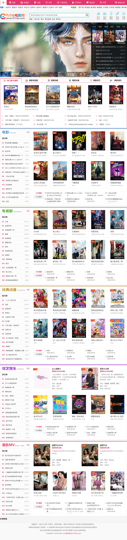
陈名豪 (59, 460)
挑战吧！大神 (10, 429)
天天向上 (8, 408)
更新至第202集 (83, 120)
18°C (112, 163)
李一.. (70, 460)
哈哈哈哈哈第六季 (11, 379)
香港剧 (87, 7)
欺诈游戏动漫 (77, 340)
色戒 (53, 19)
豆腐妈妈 (75, 232)
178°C (35, 212)
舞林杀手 (9, 189)
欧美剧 (93, 7)
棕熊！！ (75, 153)
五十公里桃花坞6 (52, 107)
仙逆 (100, 116)
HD (46, 124)
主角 (100, 120)
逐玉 (42, 19)
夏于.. (118, 383)
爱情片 (14, 7)
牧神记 (7, 313)
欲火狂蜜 (40, 124)
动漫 (37, 2)
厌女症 (94, 153)
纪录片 (51, 7)
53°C (92, 133)
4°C (73, 163)
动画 (60, 7)
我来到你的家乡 (11, 433)
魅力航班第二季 (116, 261)
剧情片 (45, 7)
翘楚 (30, 19)
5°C (92, 242)
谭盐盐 (64, 460)
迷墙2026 (8, 226)
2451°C (35, 473)
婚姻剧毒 (75, 310)
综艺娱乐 (13, 368)
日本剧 (111, 7)
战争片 (39, 7)
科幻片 (27, 7)
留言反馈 (117, 15)
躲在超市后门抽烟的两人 (14, 359)
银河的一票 (57, 261)
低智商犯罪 (9, 251)
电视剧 (25, 2)
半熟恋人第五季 (10, 404)
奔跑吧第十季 (9, 387)
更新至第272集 (49, 120)
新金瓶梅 (8, 485)
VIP (56, 7)
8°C (35, 396)
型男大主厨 (104, 369)
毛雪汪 (6, 107)
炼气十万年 (92, 107)
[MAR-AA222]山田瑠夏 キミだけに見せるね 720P (115, 505)
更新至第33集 (61, 228)
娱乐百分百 (38, 416)
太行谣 (36, 232)
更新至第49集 (80, 258)
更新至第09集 (61, 306)
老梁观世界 (9, 438)
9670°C (93, 473)
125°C (54, 320)
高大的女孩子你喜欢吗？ (13, 455)
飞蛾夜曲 (75, 183)
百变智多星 (57, 416)
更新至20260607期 (84, 116)
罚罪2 (69, 278)
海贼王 (8, 346)
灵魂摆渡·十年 (10, 230)
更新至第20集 (119, 336)
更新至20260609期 (10, 103)
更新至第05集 (119, 228)
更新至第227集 (117, 103)
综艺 (49, 2)
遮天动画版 (9, 342)
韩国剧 (99, 7)
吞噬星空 (112, 107)
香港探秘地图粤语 (12, 280)
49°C (92, 163)
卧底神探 (9, 185)
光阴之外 (8, 330)
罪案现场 (9, 259)
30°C (112, 396)
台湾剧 (105, 7)
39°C (73, 320)
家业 (6, 247)
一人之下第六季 (10, 300)
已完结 (105, 120)
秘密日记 (103, 445)
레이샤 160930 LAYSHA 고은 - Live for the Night (95, 195)
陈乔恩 (112, 383)
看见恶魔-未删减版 (42, 116)
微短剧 (90, 2)
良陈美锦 (90, 278)
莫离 (112, 232)
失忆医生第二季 (40, 261)
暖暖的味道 (95, 416)
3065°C (54, 473)
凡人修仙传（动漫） (13, 338)
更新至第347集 (96, 103)
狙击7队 (8, 151)
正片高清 (19, 124)
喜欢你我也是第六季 (13, 417)
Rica (106, 460)
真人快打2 (57, 153)
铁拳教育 (8, 238)
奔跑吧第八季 (111, 433)
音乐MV (76, 2)
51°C (73, 133)
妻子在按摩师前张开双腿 (13, 476)
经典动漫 (14, 290)
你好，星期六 (9, 116)
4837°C (74, 473)
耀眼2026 (71, 107)
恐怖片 (33, 7)
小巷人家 (36, 19)
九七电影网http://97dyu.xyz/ (71, 533)
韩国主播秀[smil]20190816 (14, 164)
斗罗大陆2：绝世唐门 (12, 120)
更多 (28, 132)
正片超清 (44, 489)
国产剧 (81, 7)
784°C (93, 212)
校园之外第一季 (11, 276)
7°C (35, 369)
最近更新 (105, 15)
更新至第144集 (108, 116)
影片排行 (98, 15)
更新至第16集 (42, 228)
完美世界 (39, 120)
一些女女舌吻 (9, 176)
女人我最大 (56, 369)
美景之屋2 (9, 501)
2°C (54, 396)
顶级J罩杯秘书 (10, 124)
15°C (112, 133)
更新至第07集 (119, 258)
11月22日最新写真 (12, 197)
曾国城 (107, 383)
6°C (73, 212)
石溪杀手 (94, 183)
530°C (35, 320)
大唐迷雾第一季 (11, 268)
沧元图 (7, 321)
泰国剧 (118, 7)
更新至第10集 (42, 306)
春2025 (113, 153)
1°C (111, 242)
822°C (83, 446)
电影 (12, 2)
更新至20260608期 (21, 116)
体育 (103, 2)
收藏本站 (124, 15)
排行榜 (4, 138)
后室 (7, 201)
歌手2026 (9, 421)
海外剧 (124, 7)
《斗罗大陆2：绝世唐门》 (14, 68)
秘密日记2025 (57, 445)
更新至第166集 (42, 336)
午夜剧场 (62, 2)
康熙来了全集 (9, 400)
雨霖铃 (102, 124)
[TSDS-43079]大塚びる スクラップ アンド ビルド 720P (75, 511)
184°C (54, 133)
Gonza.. (111, 460)
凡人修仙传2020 (11, 355)
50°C (35, 163)
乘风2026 (8, 392)
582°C (54, 212)
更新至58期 (81, 413)
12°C (35, 133)
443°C (112, 212)
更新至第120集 (80, 228)
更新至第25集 (75, 103)
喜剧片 (20, 7)
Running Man (71, 116)
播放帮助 (111, 15)
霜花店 (58, 19)
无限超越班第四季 (11, 412)
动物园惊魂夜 (115, 183)
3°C (35, 242)
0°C (35, 290)
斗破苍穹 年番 (72, 120)
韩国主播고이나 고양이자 (13, 160)
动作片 (8, 7)
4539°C (112, 473)
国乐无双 (9, 425)
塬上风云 (9, 272)
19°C (112, 320)
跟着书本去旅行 (72, 433)
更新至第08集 (61, 258)
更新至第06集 (119, 489)
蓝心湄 (59, 383)
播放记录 (120, 2)
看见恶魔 (48, 19)
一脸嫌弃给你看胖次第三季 (14, 472)
